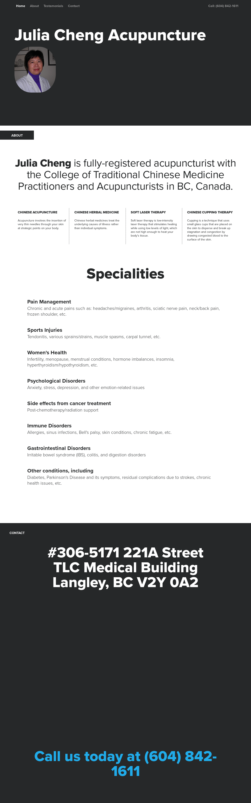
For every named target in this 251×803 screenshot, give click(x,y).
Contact (74, 6)
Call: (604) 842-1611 (223, 6)
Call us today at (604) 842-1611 (125, 763)
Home (20, 6)
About (34, 6)
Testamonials (53, 6)
